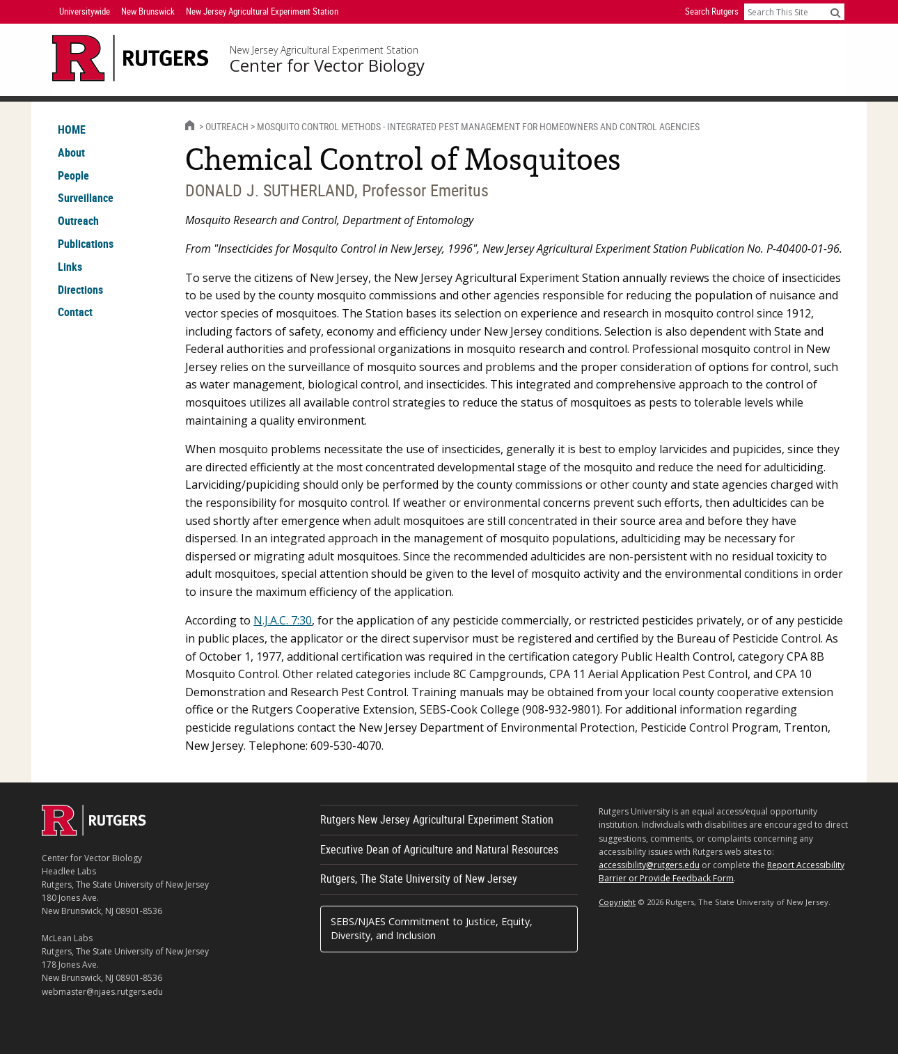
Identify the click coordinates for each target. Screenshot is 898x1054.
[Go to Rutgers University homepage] (130, 58)
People (73, 175)
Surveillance (85, 197)
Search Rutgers (712, 11)
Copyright (617, 902)
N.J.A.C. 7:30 (282, 620)
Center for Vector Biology (327, 65)
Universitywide (84, 11)
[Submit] (835, 12)
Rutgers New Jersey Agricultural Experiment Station (436, 819)
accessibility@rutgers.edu (649, 865)
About (71, 152)
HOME (72, 129)
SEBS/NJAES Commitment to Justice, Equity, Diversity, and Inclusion (432, 928)
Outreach (78, 220)
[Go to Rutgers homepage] (94, 832)
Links (70, 266)
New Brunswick (148, 11)
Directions (80, 289)
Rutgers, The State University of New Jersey (418, 878)
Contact (75, 312)
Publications (85, 243)
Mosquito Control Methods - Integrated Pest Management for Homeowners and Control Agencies (478, 126)
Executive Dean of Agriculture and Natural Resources (439, 849)
